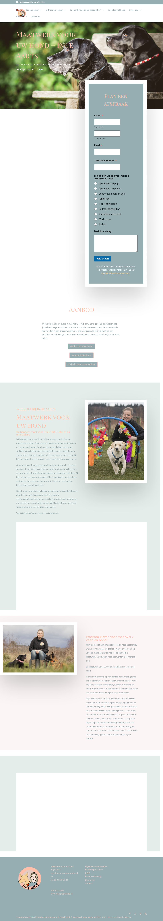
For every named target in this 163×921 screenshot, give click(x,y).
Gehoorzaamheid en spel (112, 193)
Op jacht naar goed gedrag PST (85, 10)
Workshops (105, 219)
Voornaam (99, 127)
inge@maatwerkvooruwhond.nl (115, 273)
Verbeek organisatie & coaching (53, 917)
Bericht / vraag (102, 231)
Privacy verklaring (93, 876)
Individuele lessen (54, 10)
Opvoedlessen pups (109, 183)
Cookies (89, 883)
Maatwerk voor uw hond (84, 917)
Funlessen (104, 198)
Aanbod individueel (81, 355)
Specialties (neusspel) (110, 214)
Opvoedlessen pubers (110, 188)
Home (19, 10)
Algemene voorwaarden (96, 866)
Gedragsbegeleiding (109, 208)
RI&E (87, 873)
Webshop (35, 17)
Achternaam (100, 138)
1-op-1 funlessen (108, 203)
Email (98, 145)
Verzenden (102, 258)
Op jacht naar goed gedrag (81, 364)
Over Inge (133, 10)
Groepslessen (32, 10)
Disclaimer (90, 880)
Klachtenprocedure (94, 869)
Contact (20, 17)
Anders (102, 224)
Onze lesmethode (116, 10)
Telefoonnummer (105, 160)
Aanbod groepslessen (81, 346)
